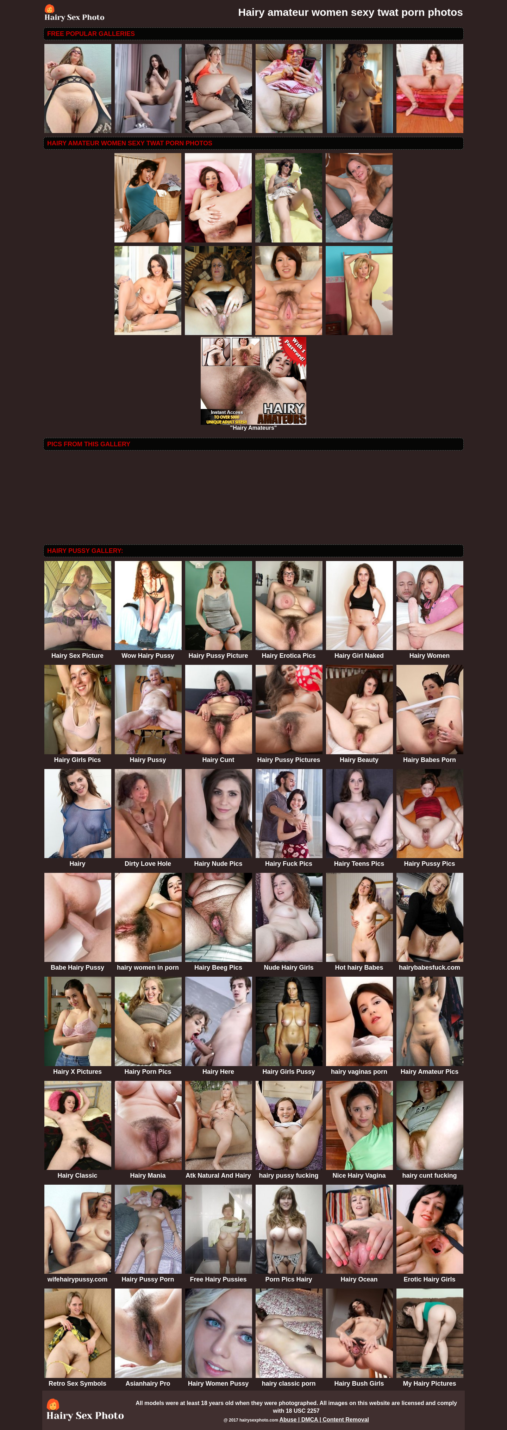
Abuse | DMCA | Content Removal (324, 1420)
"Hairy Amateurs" (253, 425)
